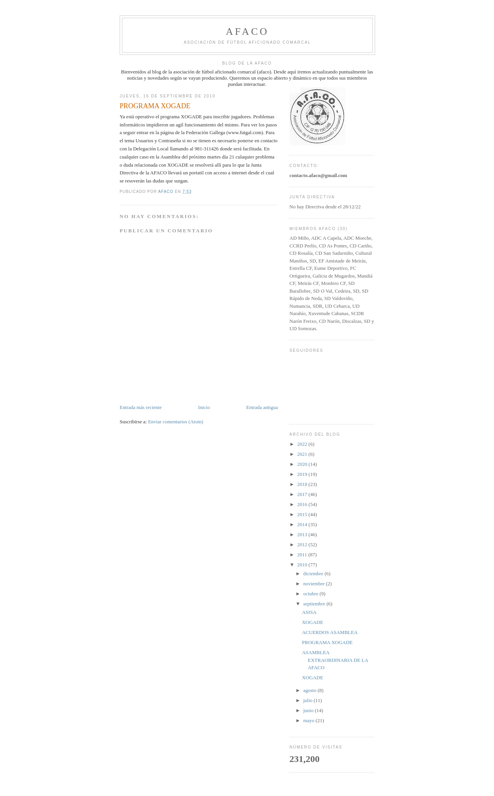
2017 (302, 494)
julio (308, 700)
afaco (247, 31)
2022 (302, 444)
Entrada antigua (262, 407)
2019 (302, 474)
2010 (302, 565)
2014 (302, 524)
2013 (302, 534)
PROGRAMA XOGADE (327, 642)
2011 (302, 554)
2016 (302, 504)
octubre (311, 594)
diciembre (314, 573)
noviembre (314, 583)
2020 (302, 464)
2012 (302, 544)
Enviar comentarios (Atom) (175, 421)
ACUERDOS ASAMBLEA (329, 632)
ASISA (309, 612)
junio (309, 710)
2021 (302, 454)
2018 (302, 484)
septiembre (315, 604)
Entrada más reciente (141, 407)
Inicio (204, 407)
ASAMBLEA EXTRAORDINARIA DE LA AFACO (335, 659)
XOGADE (312, 622)
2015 (302, 514)
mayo (309, 720)
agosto (310, 690)
